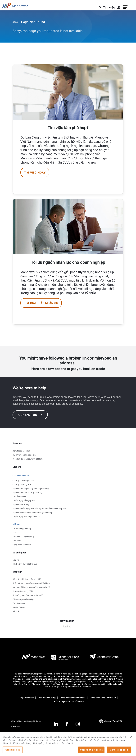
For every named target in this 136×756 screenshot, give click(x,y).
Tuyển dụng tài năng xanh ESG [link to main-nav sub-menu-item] (26, 516)
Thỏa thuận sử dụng (46, 697)
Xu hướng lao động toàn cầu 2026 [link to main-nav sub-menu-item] (28, 595)
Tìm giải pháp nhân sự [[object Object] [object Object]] (41, 303)
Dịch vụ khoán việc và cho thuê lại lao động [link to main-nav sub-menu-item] (32, 512)
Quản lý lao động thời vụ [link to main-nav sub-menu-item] (23, 480)
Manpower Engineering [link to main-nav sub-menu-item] (23, 536)
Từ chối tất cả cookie (119, 752)
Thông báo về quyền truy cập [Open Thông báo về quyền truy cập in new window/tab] (102, 697)
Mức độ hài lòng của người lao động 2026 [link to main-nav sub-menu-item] (31, 587)
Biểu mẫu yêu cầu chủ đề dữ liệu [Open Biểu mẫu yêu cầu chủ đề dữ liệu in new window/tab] (69, 701)
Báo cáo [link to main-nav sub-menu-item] (16, 611)
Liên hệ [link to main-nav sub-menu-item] (16, 560)
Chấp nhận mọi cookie (91, 752)
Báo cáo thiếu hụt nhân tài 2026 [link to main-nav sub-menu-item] (27, 579)
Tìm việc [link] (17, 443)
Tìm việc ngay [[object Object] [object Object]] (35, 172)
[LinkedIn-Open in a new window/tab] (56, 723)
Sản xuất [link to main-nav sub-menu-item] (17, 540)
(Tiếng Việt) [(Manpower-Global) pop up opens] (110, 721)
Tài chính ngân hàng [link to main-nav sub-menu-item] (22, 528)
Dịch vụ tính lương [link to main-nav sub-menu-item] (21, 504)
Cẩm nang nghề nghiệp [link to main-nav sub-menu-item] (23, 599)
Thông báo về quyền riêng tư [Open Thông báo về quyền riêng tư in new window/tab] (72, 697)
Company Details (26, 697)
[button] (125, 7)
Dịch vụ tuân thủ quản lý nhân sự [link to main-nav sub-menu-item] (27, 492)
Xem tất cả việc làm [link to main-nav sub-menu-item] (22, 451)
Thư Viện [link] (17, 571)
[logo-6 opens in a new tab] (101, 657)
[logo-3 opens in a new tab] (62, 657)
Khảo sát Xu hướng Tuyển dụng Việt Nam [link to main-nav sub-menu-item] (31, 583)
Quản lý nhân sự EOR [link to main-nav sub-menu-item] (22, 484)
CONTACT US (30, 415)
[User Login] (119, 8)
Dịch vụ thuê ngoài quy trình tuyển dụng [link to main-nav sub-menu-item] (31, 488)
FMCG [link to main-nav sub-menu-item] (15, 532)
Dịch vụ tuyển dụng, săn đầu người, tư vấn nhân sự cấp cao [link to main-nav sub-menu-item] (39, 508)
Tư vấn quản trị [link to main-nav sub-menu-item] (19, 603)
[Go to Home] (15, 6)
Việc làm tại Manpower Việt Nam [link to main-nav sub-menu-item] (28, 459)
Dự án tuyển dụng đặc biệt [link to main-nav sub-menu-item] (24, 455)
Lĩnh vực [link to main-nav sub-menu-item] (16, 524)
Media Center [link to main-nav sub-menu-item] (19, 607)
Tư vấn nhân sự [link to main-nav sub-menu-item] (20, 496)
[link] (67, 724)
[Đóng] (130, 739)
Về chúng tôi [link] (19, 552)
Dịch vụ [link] (17, 466)
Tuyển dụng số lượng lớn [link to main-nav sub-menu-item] (24, 500)
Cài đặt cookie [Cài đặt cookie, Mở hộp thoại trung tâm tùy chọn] (12, 752)
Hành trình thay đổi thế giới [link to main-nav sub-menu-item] (25, 564)
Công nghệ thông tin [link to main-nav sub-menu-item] (22, 544)
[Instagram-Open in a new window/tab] (78, 724)
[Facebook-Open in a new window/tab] (67, 724)
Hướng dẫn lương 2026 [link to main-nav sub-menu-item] (23, 591)
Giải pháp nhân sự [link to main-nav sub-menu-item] (21, 475)
